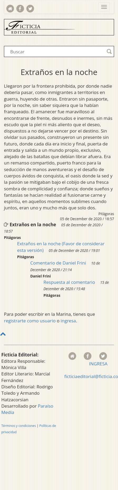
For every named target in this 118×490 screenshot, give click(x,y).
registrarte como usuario (30, 321)
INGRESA (98, 364)
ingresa (68, 321)
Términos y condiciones (18, 425)
